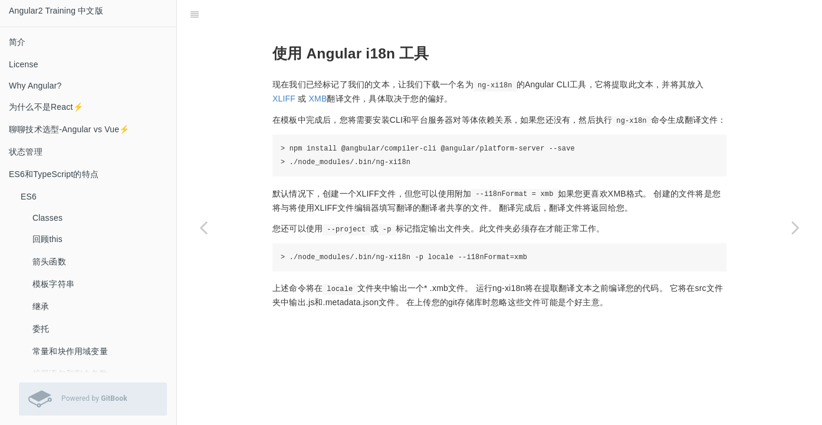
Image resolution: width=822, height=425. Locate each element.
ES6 (29, 196)
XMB (318, 98)
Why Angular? (35, 85)
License (23, 64)
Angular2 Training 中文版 (56, 10)
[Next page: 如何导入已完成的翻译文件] (795, 227)
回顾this (47, 239)
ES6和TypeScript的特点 (53, 174)
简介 (17, 42)
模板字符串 (53, 284)
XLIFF (283, 98)
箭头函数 (49, 261)
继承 (40, 306)
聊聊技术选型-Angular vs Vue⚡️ (69, 129)
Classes (47, 218)
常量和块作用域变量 (70, 351)
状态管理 (25, 151)
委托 (40, 329)
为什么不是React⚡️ (46, 107)
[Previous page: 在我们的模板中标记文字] (203, 227)
